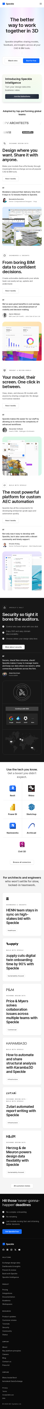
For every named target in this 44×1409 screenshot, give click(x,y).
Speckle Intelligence (10, 1277)
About (4, 1347)
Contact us (6, 1362)
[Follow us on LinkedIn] (7, 1250)
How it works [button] (10, 179)
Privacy (5, 1388)
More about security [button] (13, 647)
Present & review (9, 1270)
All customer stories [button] (22, 1186)
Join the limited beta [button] (22, 96)
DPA (3, 1398)
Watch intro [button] (12, 61)
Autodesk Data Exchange (12, 1381)
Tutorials (6, 1324)
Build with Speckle (9, 1274)
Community (7, 1331)
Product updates (9, 1317)
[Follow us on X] (15, 1250)
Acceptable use (8, 1395)
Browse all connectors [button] (22, 862)
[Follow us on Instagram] (11, 1250)
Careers (5, 1354)
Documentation (8, 1297)
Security (5, 1327)
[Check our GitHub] (3, 1250)
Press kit (6, 1365)
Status (5, 1335)
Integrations (7, 1293)
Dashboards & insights (11, 1266)
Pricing (5, 1290)
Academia (6, 1300)
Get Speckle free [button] (12, 1231)
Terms (4, 1391)
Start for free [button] (31, 61)
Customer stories (9, 1320)
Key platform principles (11, 1351)
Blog (4, 1358)
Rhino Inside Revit (9, 1378)
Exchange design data (11, 1263)
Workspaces (7, 1304)
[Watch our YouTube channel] (19, 1250)
